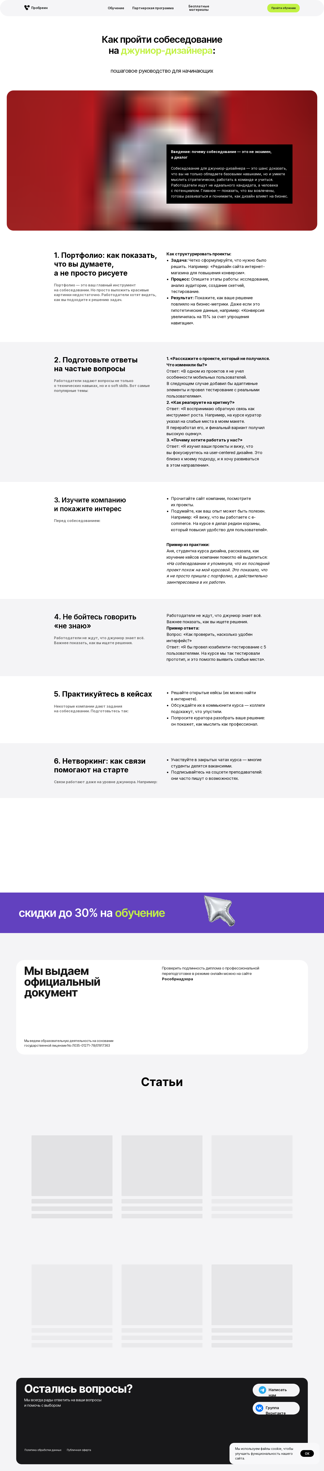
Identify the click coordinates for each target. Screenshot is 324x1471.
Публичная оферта (79, 1450)
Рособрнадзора (177, 979)
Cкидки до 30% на (92, 913)
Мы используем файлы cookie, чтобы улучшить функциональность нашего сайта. (264, 1453)
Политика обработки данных (43, 1450)
